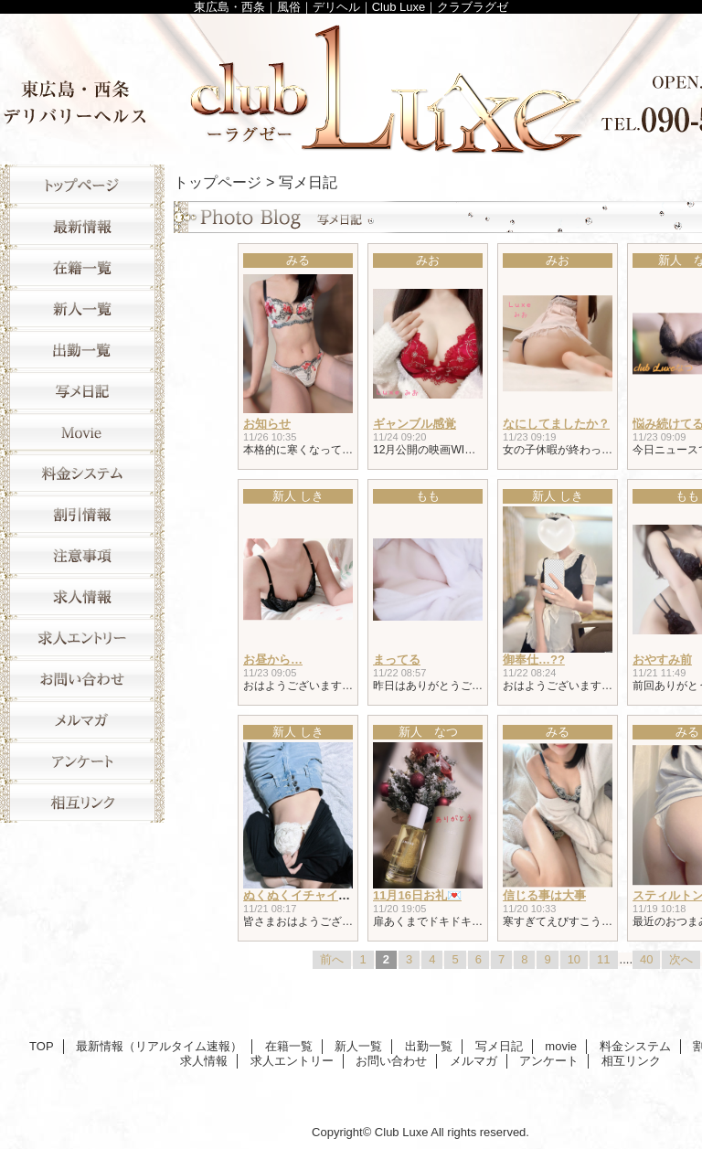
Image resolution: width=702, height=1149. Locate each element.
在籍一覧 (82, 267)
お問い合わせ (82, 678)
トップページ (217, 182)
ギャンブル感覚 (414, 424)
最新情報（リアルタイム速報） (82, 226)
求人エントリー (82, 637)
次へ (681, 959)
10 (574, 959)
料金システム (82, 473)
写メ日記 (82, 390)
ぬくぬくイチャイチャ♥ (306, 895)
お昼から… (273, 659)
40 (646, 959)
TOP (82, 185)
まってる (396, 659)
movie (82, 431)
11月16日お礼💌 (417, 895)
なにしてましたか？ (556, 424)
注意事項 (82, 555)
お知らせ (267, 424)
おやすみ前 (662, 659)
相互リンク (82, 802)
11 (603, 959)
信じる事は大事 (544, 895)
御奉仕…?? (534, 659)
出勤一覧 (82, 349)
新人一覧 (82, 308)
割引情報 (82, 514)
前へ (332, 959)
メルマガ (82, 719)
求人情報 (82, 596)
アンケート (82, 761)
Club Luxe (402, 1132)
